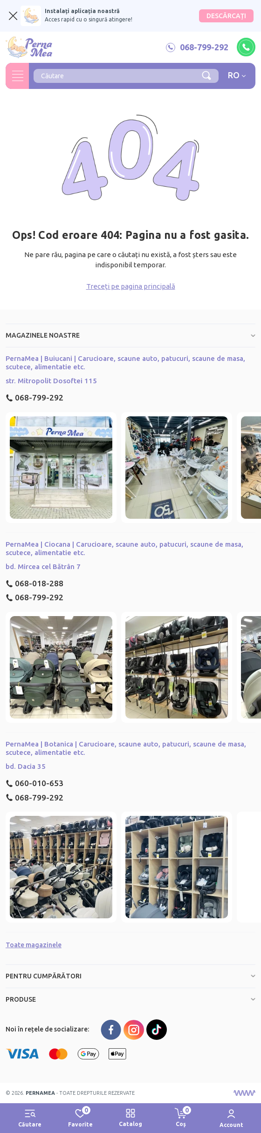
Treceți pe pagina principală (130, 286)
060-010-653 (34, 783)
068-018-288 (34, 583)
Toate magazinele (34, 945)
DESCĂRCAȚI (226, 16)
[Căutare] (206, 75)
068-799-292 (34, 397)
